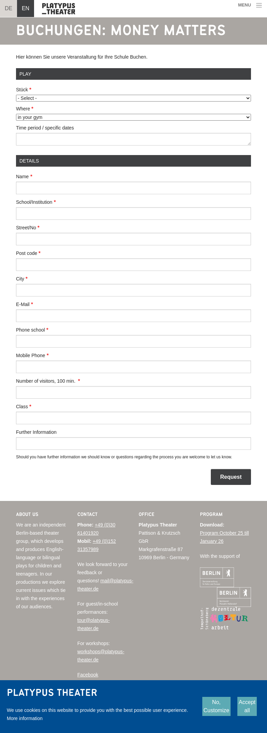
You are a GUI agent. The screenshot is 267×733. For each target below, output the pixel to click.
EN (25, 8)
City (20, 278)
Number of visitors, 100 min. (46, 381)
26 (221, 541)
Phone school (30, 329)
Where (23, 108)
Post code (26, 253)
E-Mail (23, 304)
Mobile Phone (30, 355)
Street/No (26, 227)
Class (22, 406)
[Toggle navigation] (250, 5)
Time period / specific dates (45, 127)
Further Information (36, 432)
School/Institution (34, 202)
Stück (22, 89)
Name (22, 176)
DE (8, 8)
